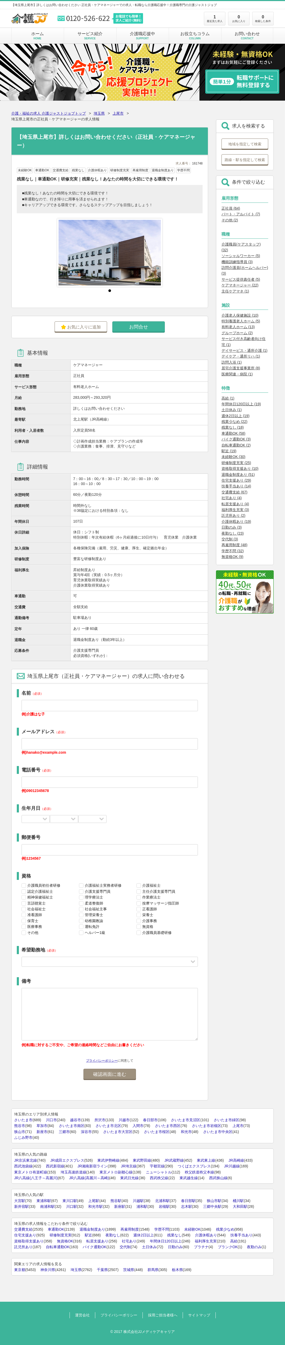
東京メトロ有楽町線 (30, 1172)
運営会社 (82, 1315)
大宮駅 (19, 1201)
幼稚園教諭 (94, 921)
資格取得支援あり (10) (239, 468)
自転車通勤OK (58, 1247)
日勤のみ (175, 1247)
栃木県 (177, 1270)
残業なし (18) (232, 427)
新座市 (42, 1132)
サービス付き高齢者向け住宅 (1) (243, 342)
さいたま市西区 (168, 1126)
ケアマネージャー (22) (239, 285)
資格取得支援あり (29, 1241)
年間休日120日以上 (166, 1241)
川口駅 (71, 1206)
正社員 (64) (230, 208)
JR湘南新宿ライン (92, 1166)
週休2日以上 (143, 1235)
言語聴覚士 (36, 903)
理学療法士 (94, 897)
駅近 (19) (228, 451)
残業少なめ (225, 1229)
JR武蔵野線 (174, 1160)
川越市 (124, 1120)
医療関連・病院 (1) (237, 374)
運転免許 (92, 926)
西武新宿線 (55, 1166)
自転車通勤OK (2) (236, 445)
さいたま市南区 (72, 1126)
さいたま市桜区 (157, 1132)
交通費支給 (23, 1229)
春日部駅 (188, 1201)
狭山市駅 (214, 1201)
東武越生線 (189, 1178)
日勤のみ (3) (231, 527)
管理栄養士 (94, 915)
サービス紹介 (90, 35)
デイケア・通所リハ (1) (240, 356)
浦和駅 (141, 1206)
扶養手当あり (241, 1235)
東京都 (19, 1270)
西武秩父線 (159, 1178)
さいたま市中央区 (218, 1132)
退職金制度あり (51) (238, 474)
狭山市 (19, 1132)
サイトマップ (199, 1315)
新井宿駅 (21, 1206)
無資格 (147, 926)
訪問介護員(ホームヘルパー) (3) (244, 270)
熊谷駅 (116, 1201)
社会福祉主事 (96, 909)
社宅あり (129, 1241)
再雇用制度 (129, 1229)
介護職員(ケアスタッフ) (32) (241, 247)
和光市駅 (95, 1206)
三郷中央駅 (212, 1206)
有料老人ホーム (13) (238, 327)
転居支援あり (97, 1241)
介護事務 (149, 921)
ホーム (37, 35)
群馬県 (153, 1270)
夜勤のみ (254, 1247)
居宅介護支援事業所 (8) (240, 368)
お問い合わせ (247, 35)
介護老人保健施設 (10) (239, 315)
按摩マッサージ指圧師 (160, 903)
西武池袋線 (23, 1166)
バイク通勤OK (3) (236, 439)
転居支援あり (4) (235, 504)
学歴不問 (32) (232, 551)
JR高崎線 (236, 1160)
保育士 (32, 921)
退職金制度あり (92, 1229)
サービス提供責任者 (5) (240, 279)
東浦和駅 (43, 1201)
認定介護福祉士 (40, 891)
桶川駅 (238, 1201)
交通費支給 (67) (234, 492)
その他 (32, 933)
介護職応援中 (142, 35)
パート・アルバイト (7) (240, 214)
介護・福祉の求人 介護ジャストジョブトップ (48, 113)
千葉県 (102, 1270)
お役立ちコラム (195, 35)
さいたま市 (23, 1120)
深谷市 (86, 1132)
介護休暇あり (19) (236, 521)
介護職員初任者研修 (43, 885)
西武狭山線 (218, 1178)
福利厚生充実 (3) (235, 510)
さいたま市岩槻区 (206, 1126)
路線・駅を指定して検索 (245, 160)
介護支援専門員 (97, 891)
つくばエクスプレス (194, 1166)
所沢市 (99, 1120)
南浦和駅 (47, 1206)
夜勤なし (112, 1235)
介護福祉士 (151, 885)
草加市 (42, 1126)
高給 (234, 1241)
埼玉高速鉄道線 (73, 1172)
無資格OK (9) (232, 557)
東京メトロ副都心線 (116, 1172)
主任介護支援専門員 (158, 891)
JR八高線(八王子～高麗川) (36, 1178)
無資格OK (65, 1241)
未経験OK (192, 1229)
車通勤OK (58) (233, 433)
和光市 (186, 1132)
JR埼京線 (128, 1166)
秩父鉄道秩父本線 (199, 1172)
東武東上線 (206, 1160)
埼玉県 (99, 113)
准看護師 (34, 915)
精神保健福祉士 (40, 897)
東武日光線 (129, 1178)
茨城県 (128, 1270)
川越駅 (138, 1201)
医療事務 (34, 926)
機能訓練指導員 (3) (237, 262)
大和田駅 (240, 1206)
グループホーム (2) (237, 333)
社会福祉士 (36, 909)
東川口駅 (69, 1201)
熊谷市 (19, 1126)
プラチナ (201, 1247)
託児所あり (23, 1247)
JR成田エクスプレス (67, 1160)
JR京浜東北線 (25, 1160)
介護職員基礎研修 (157, 933)
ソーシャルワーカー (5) (240, 256)
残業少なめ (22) (234, 421)
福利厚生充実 (206, 1241)
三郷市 (64, 1132)
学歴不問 (161, 1229)
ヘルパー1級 (95, 933)
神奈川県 (47, 1270)
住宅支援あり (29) (236, 480)
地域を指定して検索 (244, 144)
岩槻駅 (164, 1206)
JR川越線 (232, 1166)
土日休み (149, 1247)
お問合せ (138, 326)
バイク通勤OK (94, 1247)
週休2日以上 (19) (235, 416)
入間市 (138, 1126)
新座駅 (119, 1206)
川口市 (51, 1120)
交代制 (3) (229, 539)
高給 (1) (227, 398)
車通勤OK (56, 1229)
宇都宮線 (157, 1166)
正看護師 (149, 909)
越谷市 (75, 1120)
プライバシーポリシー (102, 1060)
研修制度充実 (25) (236, 463)
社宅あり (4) (231, 498)
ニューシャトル (159, 1172)
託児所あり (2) (233, 515)
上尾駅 (93, 1201)
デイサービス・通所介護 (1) (244, 350)
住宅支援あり (25, 1235)
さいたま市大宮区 (118, 1132)
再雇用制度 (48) (234, 545)
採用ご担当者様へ (162, 1315)
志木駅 (186, 1206)
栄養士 (147, 915)
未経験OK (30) (233, 457)
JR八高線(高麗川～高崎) (89, 1178)
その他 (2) (229, 220)
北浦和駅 (162, 1201)
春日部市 (150, 1120)
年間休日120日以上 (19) (241, 404)
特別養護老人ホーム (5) (240, 321)
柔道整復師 (94, 903)
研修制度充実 (61, 1235)
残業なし (174, 1235)
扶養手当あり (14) (236, 486)
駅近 (88, 1235)
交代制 (125, 1247)
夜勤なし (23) (232, 533)
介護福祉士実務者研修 (103, 885)
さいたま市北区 (108, 1126)
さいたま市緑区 (226, 1120)
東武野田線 (142, 1160)
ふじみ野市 (23, 1137)
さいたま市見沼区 (185, 1120)
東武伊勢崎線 (108, 1160)
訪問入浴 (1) (231, 362)
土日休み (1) (231, 410)
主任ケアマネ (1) (235, 291)
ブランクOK (228, 1247)
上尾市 (118, 113)
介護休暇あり (206, 1235)
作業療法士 (151, 897)
